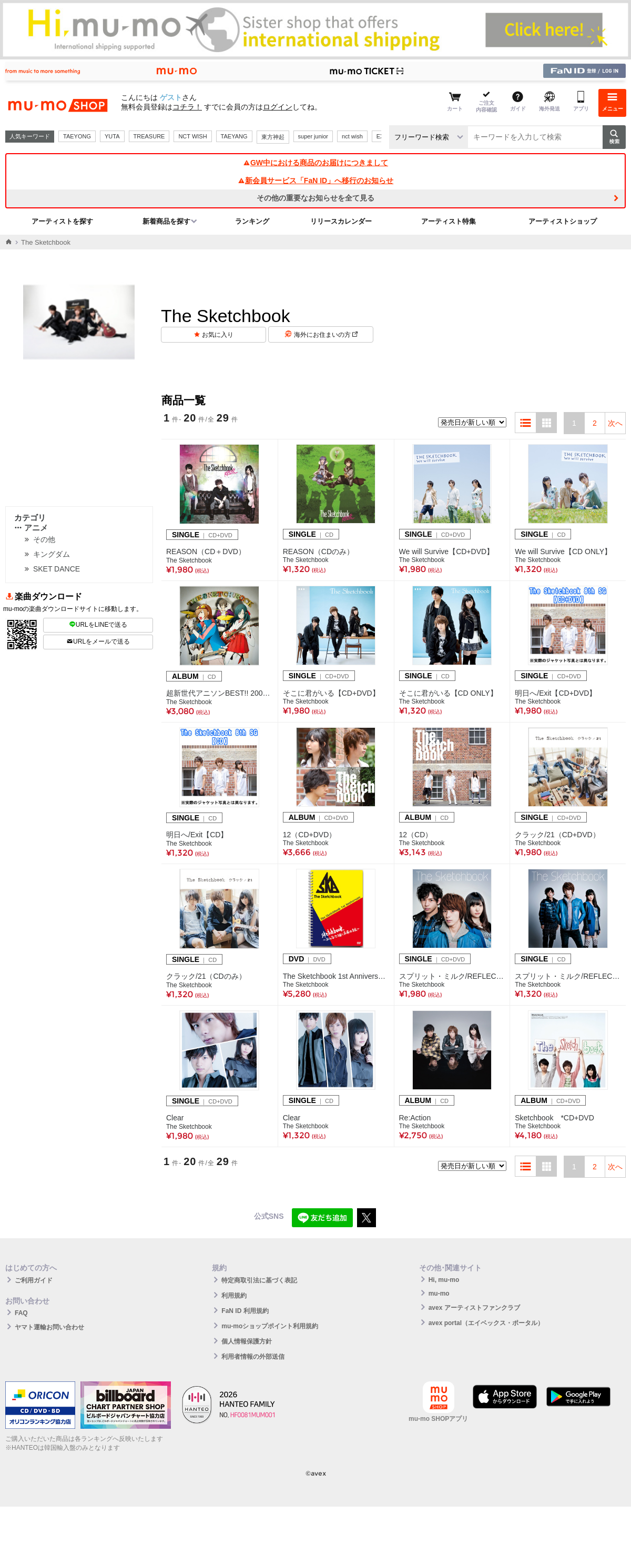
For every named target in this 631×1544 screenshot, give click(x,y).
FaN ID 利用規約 (244, 1311)
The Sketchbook (189, 560)
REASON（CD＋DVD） (206, 551)
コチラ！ (187, 107)
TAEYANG (234, 136)
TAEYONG (77, 136)
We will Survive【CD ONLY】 (563, 551)
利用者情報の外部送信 (252, 1356)
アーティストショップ (562, 221)
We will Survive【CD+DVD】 (446, 551)
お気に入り (217, 334)
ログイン (277, 107)
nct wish (352, 136)
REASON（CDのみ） (318, 551)
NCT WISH (192, 136)
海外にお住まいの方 (326, 334)
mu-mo (439, 1293)
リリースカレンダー (341, 221)
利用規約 (234, 1295)
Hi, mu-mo (444, 1280)
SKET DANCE (56, 569)
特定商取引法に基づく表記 (259, 1280)
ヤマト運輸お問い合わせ (49, 1327)
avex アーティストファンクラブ (474, 1307)
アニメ (31, 527)
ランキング (252, 221)
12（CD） (416, 834)
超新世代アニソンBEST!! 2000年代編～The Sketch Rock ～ (219, 693)
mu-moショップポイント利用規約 (269, 1326)
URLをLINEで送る (98, 624)
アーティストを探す (62, 221)
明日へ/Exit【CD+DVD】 (555, 693)
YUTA (112, 136)
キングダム (51, 554)
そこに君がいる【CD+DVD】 (331, 693)
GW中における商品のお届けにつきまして (315, 162)
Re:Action (415, 1118)
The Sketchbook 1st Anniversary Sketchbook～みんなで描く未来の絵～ (336, 976)
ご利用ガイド (34, 1280)
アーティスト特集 (448, 221)
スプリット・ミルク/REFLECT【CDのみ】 (568, 976)
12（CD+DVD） (310, 834)
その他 (44, 539)
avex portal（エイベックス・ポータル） (486, 1323)
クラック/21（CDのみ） (206, 976)
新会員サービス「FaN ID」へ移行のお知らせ (315, 180)
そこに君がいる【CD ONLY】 (448, 693)
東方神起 (272, 137)
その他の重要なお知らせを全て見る (315, 198)
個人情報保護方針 (246, 1341)
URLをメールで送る (98, 641)
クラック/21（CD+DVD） (557, 834)
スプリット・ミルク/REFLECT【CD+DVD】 (452, 976)
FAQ (21, 1313)
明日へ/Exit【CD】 (197, 834)
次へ (615, 423)
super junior (313, 136)
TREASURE (149, 136)
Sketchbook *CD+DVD (554, 1118)
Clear (175, 1118)
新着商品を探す (166, 221)
